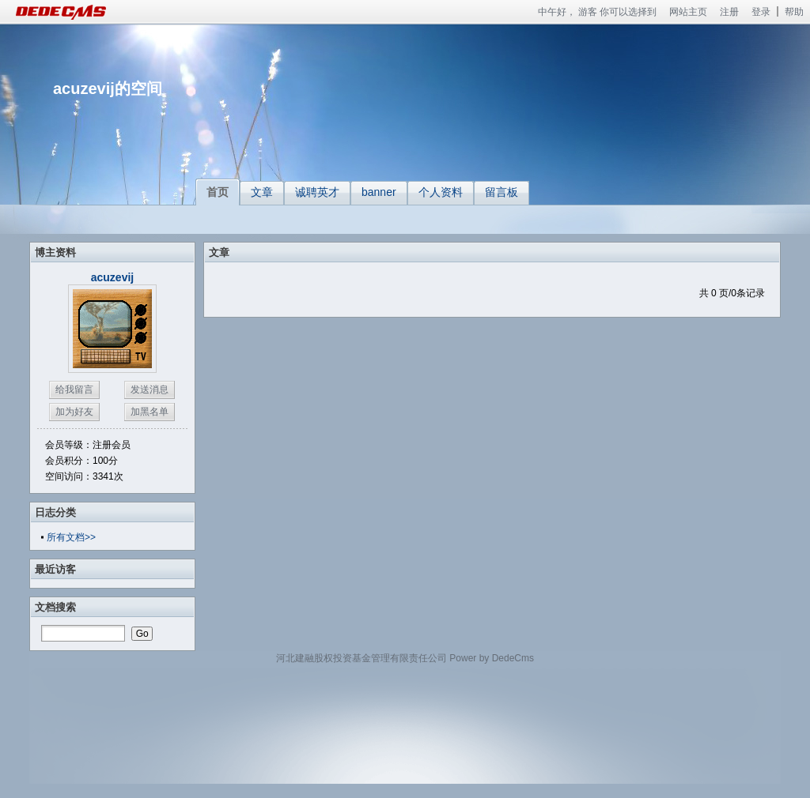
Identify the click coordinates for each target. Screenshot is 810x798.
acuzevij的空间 (107, 88)
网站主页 (688, 11)
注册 (729, 11)
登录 (760, 11)
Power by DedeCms (491, 658)
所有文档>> (71, 537)
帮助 (794, 11)
